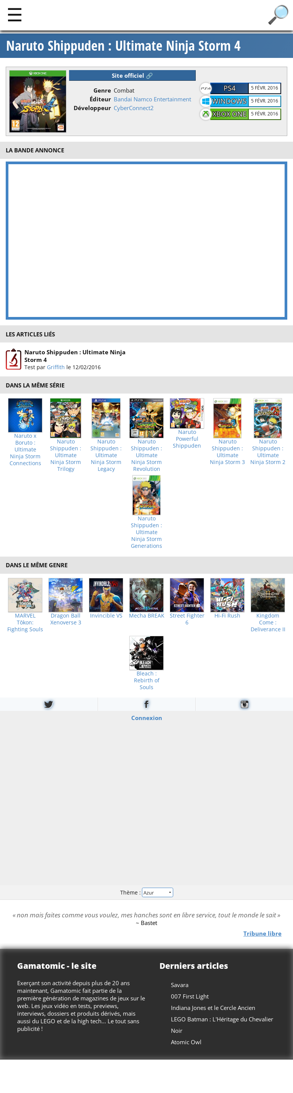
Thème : (146, 892)
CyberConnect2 (134, 108)
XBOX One (229, 113)
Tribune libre (262, 933)
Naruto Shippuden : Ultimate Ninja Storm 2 (267, 452)
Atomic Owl (186, 1042)
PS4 (229, 88)
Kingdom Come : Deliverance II (268, 622)
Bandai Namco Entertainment (152, 99)
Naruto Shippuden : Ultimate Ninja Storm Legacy (106, 455)
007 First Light (190, 996)
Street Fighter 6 (187, 619)
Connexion (146, 718)
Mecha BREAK (146, 615)
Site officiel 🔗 (132, 75)
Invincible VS (106, 615)
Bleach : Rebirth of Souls (146, 680)
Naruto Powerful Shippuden (187, 439)
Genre (102, 90)
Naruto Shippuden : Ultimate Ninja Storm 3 (227, 452)
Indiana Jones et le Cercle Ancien (213, 1007)
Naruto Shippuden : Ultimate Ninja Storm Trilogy (65, 455)
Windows (229, 101)
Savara (179, 985)
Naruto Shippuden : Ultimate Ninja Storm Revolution (146, 455)
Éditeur (100, 99)
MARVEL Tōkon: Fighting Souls (25, 622)
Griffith (56, 367)
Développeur (92, 108)
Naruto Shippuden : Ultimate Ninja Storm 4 (123, 46)
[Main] (14, 14)
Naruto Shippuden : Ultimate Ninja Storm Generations (146, 532)
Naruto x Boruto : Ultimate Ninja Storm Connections (25, 449)
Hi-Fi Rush (227, 615)
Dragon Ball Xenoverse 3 (65, 619)
